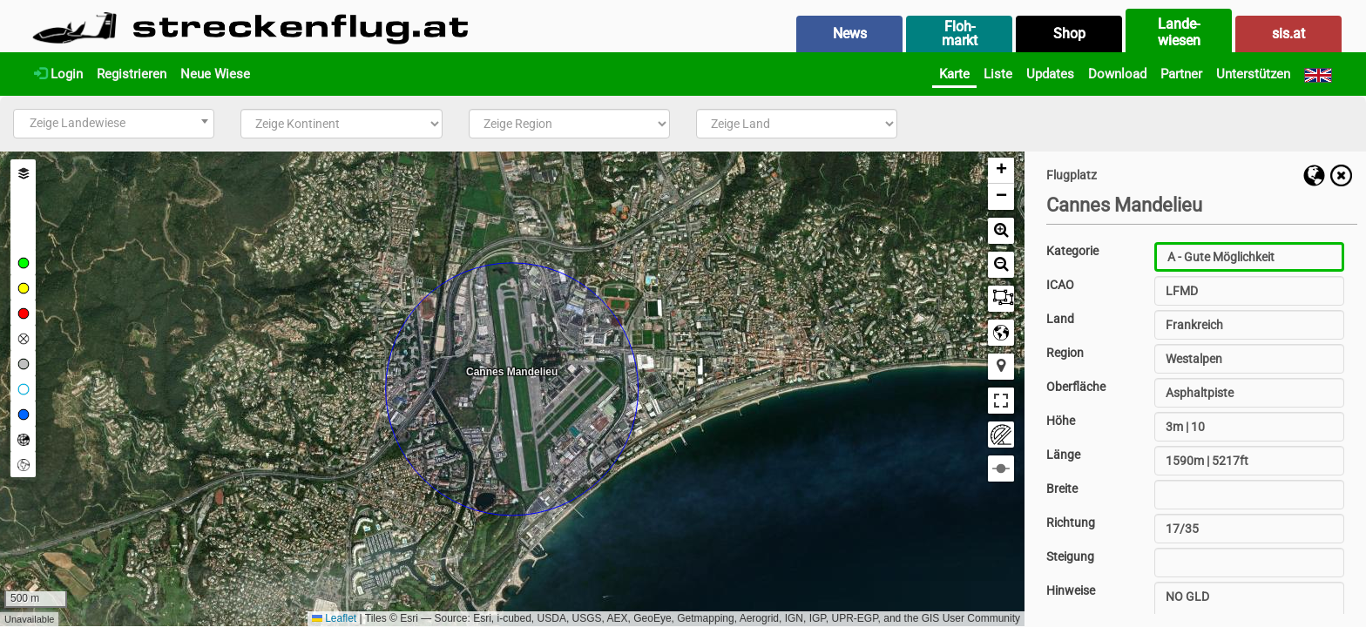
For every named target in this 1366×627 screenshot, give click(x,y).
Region (1065, 353)
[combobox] (113, 123)
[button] (1001, 171)
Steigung (1070, 556)
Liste (998, 74)
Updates (1050, 74)
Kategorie (1072, 251)
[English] (1318, 74)
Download (1117, 74)
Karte (954, 74)
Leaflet (334, 618)
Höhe (1060, 421)
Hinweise (1070, 590)
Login (58, 74)
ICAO (1060, 285)
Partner (1181, 74)
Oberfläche (1076, 387)
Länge (1063, 455)
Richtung (1070, 522)
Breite (1062, 489)
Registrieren (131, 74)
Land (1060, 319)
